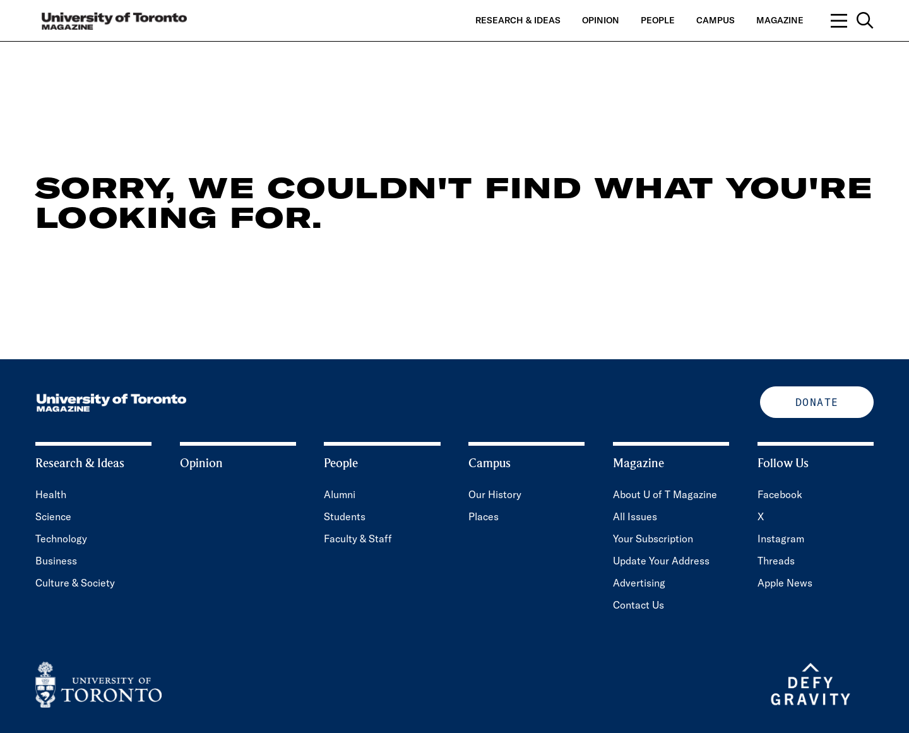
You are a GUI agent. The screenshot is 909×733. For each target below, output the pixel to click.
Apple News (785, 582)
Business (56, 560)
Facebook (780, 494)
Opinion (600, 20)
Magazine (780, 20)
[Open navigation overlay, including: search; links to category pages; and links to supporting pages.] (852, 20)
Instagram (781, 538)
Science (53, 516)
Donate (817, 402)
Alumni (339, 494)
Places (483, 516)
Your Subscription (653, 538)
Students (344, 516)
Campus (715, 20)
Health (50, 494)
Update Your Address (661, 560)
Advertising (639, 582)
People (658, 20)
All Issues (635, 516)
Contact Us (638, 605)
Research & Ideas (518, 20)
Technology (61, 538)
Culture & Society (75, 582)
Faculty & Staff (358, 538)
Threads (776, 560)
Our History (494, 494)
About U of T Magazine (665, 494)
